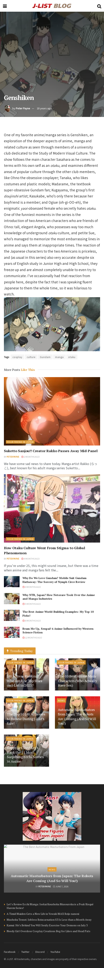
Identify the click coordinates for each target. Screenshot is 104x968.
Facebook (9, 952)
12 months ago (32, 637)
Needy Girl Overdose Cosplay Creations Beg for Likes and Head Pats (48, 931)
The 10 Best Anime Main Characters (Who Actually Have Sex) (77, 681)
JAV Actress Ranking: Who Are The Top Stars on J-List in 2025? (24, 681)
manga (59, 357)
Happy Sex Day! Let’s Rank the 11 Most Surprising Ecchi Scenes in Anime (25, 754)
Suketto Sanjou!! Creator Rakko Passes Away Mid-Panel (50, 450)
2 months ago (30, 456)
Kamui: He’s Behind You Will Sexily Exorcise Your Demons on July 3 (47, 925)
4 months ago (30, 558)
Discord (40, 952)
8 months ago (31, 620)
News (61, 700)
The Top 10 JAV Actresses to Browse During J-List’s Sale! (26, 719)
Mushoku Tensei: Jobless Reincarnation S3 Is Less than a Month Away (49, 919)
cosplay (17, 357)
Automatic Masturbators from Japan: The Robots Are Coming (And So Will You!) (77, 716)
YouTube (55, 952)
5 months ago (31, 603)
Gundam (45, 357)
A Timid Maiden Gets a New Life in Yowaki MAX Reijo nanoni (43, 914)
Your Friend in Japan (20, 441)
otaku (71, 357)
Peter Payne (23, 108)
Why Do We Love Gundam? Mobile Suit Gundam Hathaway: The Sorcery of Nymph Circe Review (54, 580)
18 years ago (44, 108)
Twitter (25, 952)
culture (31, 357)
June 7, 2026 (60, 886)
